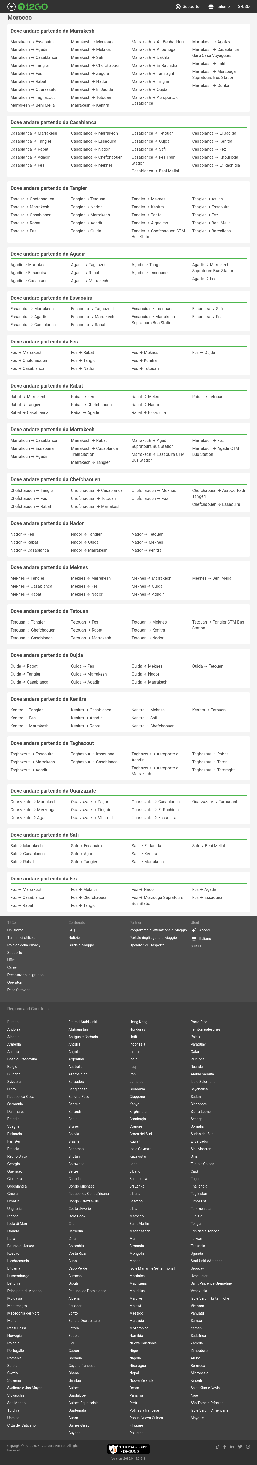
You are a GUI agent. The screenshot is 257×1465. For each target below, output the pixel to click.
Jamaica (137, 1082)
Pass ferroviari (19, 990)
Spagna (13, 1126)
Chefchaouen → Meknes (154, 490)
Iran (133, 1074)
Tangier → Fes (24, 231)
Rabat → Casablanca (29, 412)
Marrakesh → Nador (89, 81)
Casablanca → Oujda (151, 141)
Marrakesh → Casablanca (34, 57)
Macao (135, 1261)
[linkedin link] (232, 1446)
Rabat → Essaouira (149, 412)
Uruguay (197, 1268)
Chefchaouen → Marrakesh (96, 506)
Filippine (136, 1425)
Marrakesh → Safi (87, 57)
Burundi (75, 1111)
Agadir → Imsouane (150, 272)
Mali (133, 1238)
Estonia (13, 1119)
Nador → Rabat (24, 542)
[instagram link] (248, 1446)
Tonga (196, 1224)
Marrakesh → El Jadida (92, 89)
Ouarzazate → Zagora (91, 801)
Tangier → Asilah (207, 199)
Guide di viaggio (81, 945)
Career (12, 967)
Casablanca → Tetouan (153, 133)
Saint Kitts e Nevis (205, 1388)
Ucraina (13, 1418)
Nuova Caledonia (143, 1343)
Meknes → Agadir (148, 594)
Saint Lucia (138, 1179)
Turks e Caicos (202, 1164)
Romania (14, 1358)
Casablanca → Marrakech (94, 133)
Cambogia (138, 1119)
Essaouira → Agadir (28, 316)
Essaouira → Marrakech (92, 316)
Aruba (195, 1358)
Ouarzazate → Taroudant (214, 801)
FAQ (72, 930)
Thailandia (199, 1186)
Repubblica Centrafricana (89, 1194)
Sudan (196, 1096)
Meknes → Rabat (26, 594)
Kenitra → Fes (23, 717)
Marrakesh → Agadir (29, 49)
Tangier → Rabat (26, 223)
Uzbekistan (200, 1276)
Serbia (12, 1365)
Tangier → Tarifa (147, 215)
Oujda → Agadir (85, 682)
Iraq (133, 1067)
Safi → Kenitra (144, 853)
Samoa (196, 1321)
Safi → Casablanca (28, 853)
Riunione (198, 1059)
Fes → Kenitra (144, 360)
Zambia (197, 1343)
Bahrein (75, 1104)
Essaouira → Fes (207, 316)
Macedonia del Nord (23, 1313)
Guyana (75, 1433)
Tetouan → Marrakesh (91, 638)
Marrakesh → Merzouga (93, 41)
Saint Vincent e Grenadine (211, 1283)
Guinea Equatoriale (84, 1403)
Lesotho (136, 1201)
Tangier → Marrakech (90, 215)
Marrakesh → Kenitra (90, 105)
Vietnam (197, 1306)
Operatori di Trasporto (147, 945)
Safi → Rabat (22, 861)
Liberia (135, 1194)
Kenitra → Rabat (86, 725)
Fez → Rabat (22, 905)
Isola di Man (17, 1224)
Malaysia (137, 1321)
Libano (135, 1171)
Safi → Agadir (83, 853)
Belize (73, 1171)
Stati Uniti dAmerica (206, 1261)
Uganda (197, 1253)
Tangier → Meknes (148, 199)
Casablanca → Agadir (30, 157)
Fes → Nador (83, 368)
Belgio (12, 1067)
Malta (11, 1321)
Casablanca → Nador (90, 149)
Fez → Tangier (84, 905)
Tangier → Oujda (86, 231)
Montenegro (17, 1306)
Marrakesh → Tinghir (151, 81)
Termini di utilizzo (21, 938)
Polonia (13, 1343)
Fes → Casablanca (27, 368)
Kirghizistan (139, 1111)
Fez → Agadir (204, 889)
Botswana (77, 1164)
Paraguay (198, 1044)
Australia (76, 1067)
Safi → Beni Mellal (208, 845)
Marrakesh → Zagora (90, 73)
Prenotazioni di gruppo (25, 975)
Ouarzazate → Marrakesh (34, 801)
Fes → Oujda (203, 352)
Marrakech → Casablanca (34, 440)
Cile (71, 1224)
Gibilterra (14, 1179)
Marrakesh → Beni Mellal (33, 105)
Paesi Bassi (16, 1328)
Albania (13, 1037)
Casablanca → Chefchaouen (97, 157)
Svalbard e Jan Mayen (25, 1388)
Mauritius (137, 1291)
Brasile (74, 1141)
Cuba (73, 1261)
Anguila (75, 1044)
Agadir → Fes (204, 278)
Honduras (137, 1029)
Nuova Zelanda (142, 1380)
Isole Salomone (203, 1082)
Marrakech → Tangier (90, 462)
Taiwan (196, 1238)
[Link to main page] (33, 6)
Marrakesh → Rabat (28, 81)
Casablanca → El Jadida (214, 133)
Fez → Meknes (84, 889)
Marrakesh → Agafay (211, 41)
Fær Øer (13, 1141)
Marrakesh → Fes (26, 73)
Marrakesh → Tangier (30, 65)
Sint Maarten (201, 1149)
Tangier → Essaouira (211, 207)
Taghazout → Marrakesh (33, 762)
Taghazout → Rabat (210, 754)
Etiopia (74, 1336)
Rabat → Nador (146, 404)
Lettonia (14, 1283)
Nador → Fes (22, 534)
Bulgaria (14, 1074)
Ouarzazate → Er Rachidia (155, 809)
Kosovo (13, 1253)
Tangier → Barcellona (211, 231)
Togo (195, 1179)
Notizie (74, 938)
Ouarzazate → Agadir (30, 817)
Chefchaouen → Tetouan (93, 498)
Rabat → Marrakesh (28, 396)
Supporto (188, 6)
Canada (75, 1179)
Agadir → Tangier (147, 264)
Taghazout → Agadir (29, 770)
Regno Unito (17, 1156)
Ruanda (197, 1067)
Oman (134, 1388)
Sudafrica (198, 1336)
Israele (135, 1052)
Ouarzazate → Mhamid (92, 817)
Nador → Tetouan (148, 534)
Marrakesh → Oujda (150, 89)
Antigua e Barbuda (83, 1037)
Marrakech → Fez (208, 440)
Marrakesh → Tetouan (91, 97)
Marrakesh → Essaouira (32, 41)
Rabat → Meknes (147, 396)
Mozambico (139, 1328)
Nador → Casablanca (30, 550)
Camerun (76, 1231)
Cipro (11, 1089)
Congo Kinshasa (82, 1186)
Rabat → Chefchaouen (91, 404)
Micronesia (200, 1373)
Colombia (76, 1246)
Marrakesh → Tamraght (153, 73)
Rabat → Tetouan (207, 396)
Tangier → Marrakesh (30, 207)
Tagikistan (199, 1194)
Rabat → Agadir (85, 412)
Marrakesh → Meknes (91, 49)
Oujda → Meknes (147, 666)
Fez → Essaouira (207, 897)
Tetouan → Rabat (87, 630)
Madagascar (140, 1231)
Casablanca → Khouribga (215, 157)
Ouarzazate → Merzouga (33, 809)
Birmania (137, 1246)
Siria (194, 1156)
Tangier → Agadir (87, 223)
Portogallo (15, 1351)
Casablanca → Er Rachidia (216, 165)
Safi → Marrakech (148, 861)
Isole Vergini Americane (210, 1410)
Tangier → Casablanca (31, 215)
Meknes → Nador (87, 594)
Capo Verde (78, 1268)
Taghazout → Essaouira (32, 754)
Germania (15, 1104)
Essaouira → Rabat (88, 324)
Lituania (13, 1268)
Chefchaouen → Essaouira (216, 504)
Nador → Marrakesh (89, 550)
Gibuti (73, 1283)
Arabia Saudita (202, 1074)
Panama (136, 1395)
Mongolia (137, 1253)
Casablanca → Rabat (29, 149)
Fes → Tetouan (145, 368)
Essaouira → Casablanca (33, 324)
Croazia (13, 1201)
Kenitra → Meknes (148, 710)
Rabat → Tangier (26, 404)
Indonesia (137, 1044)
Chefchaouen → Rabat (31, 506)
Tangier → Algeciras (150, 223)
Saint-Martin (139, 1224)
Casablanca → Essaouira (94, 141)
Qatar (195, 1052)
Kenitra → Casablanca (91, 710)
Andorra (13, 1029)
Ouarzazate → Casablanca (156, 801)
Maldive (136, 1298)
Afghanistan (78, 1029)
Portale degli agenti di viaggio (153, 938)
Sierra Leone (201, 1111)
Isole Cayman (140, 1149)
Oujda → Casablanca (29, 682)
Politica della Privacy (23, 945)
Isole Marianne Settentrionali (153, 1268)
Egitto (73, 1313)
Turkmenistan (202, 1209)
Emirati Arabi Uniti (83, 1022)
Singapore (199, 1104)
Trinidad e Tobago (205, 1231)
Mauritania (138, 1283)
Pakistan (137, 1433)
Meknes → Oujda (147, 586)
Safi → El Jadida (146, 845)
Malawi (135, 1306)
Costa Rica (77, 1253)
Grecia (12, 1194)
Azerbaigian (78, 1074)
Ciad (194, 1171)
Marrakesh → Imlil (208, 63)
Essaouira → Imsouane (153, 308)
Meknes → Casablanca (31, 586)
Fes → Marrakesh (26, 352)
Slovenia (14, 1380)
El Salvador (200, 1141)
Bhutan (74, 1156)
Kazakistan (138, 1156)
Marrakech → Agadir (29, 456)
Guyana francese (82, 1365)
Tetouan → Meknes (149, 622)
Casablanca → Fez (209, 149)
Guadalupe (77, 1395)
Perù (133, 1403)
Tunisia (196, 1216)
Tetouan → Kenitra (148, 630)
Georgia (13, 1164)
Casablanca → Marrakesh (34, 133)
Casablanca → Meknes (92, 165)
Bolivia (74, 1134)
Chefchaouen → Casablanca (97, 490)
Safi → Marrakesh (27, 845)
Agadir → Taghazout (89, 264)
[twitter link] (240, 1446)
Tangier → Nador (86, 207)
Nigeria (135, 1358)
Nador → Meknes (147, 542)
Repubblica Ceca (20, 1096)
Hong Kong (138, 1022)
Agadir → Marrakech (89, 280)
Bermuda (198, 1365)
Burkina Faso (79, 1096)
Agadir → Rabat (85, 272)
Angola (74, 1052)
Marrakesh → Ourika (210, 85)
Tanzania (198, 1246)
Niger (134, 1351)
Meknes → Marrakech (151, 578)
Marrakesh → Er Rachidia (155, 65)
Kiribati (196, 1380)
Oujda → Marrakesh (89, 674)
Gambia (75, 1380)
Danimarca (16, 1111)
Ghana (74, 1373)
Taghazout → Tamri (210, 762)
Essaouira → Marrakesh (32, 308)
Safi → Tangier (84, 861)
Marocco (137, 1216)
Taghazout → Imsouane (92, 754)
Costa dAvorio (80, 1209)
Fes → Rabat (82, 352)
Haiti (133, 1037)
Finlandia (14, 1134)
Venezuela (199, 1291)
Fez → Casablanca (27, 897)
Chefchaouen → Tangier (32, 490)
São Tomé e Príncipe (207, 1403)
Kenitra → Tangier (27, 710)
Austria (13, 1052)
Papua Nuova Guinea (146, 1418)
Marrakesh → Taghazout (33, 97)
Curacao (75, 1276)
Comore (136, 1126)
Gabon (74, 1351)
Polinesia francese (144, 1410)
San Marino (16, 1403)
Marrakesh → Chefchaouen (96, 65)
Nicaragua (138, 1365)
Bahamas (76, 1149)
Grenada (75, 1358)
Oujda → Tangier (25, 674)
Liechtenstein (18, 1261)
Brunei (74, 1126)
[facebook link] (224, 1446)
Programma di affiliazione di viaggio (158, 930)
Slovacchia (16, 1395)
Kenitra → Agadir (86, 717)
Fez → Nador (143, 889)
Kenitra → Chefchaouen (153, 725)
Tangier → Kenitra (148, 207)
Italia (11, 1238)
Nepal (134, 1373)
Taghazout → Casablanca (94, 762)
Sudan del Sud (202, 1134)
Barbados (76, 1082)
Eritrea (74, 1328)
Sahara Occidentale (84, 1321)
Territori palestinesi (206, 1029)
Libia (133, 1209)
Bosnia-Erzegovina (22, 1059)
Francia (13, 1149)
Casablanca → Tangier (31, 141)
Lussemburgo (18, 1276)
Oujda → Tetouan (207, 666)
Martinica (137, 1276)
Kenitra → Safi (144, 717)
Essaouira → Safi (207, 308)
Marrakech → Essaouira (32, 448)
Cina (72, 1238)
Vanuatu (197, 1313)
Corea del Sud (141, 1134)
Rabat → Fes (82, 396)
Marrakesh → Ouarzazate (34, 89)
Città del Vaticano (21, 1425)
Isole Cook (77, 1216)
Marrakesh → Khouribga (154, 49)
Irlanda (13, 1216)
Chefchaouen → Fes (29, 498)
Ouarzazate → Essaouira (154, 817)
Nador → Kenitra (147, 550)
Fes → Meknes (145, 352)
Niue (194, 1395)
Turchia (13, 1410)
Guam (73, 1418)
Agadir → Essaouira (28, 272)
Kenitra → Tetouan (209, 710)
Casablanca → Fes (27, 165)
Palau (195, 1037)
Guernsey (14, 1171)
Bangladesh (78, 1089)
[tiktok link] (217, 1446)
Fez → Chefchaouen (89, 897)
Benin (73, 1119)
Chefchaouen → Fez (150, 498)
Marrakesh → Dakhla (150, 57)
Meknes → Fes (84, 586)
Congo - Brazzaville (84, 1201)
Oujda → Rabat (24, 666)
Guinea (74, 1388)
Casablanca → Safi (149, 149)
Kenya (134, 1104)
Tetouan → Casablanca (32, 638)
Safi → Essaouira (86, 845)
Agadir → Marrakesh (29, 264)
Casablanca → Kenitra (212, 141)
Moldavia (14, 1298)
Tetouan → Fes (84, 622)
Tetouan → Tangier (28, 622)
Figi (71, 1343)
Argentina (76, 1059)
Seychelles (199, 1089)
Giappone (137, 1096)
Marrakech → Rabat (89, 440)
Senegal (197, 1119)
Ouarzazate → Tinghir (90, 809)
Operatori (14, 982)
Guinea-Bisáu (79, 1425)
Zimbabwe (199, 1351)
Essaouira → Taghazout (92, 308)
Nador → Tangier (86, 534)
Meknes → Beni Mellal (212, 578)
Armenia (14, 1044)
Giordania (137, 1089)
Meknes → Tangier (27, 578)
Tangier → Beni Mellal (212, 223)
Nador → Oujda (85, 542)
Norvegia (14, 1336)
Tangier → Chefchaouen (32, 199)
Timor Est (198, 1201)
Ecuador (75, 1306)
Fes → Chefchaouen (29, 360)
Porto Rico (199, 1022)
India (133, 1059)
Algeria (74, 1298)
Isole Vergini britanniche (210, 1298)
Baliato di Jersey (20, 1246)
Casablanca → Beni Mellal (155, 171)
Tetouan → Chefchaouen (33, 630)
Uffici (11, 960)
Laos (133, 1164)
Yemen (196, 1328)
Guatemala (77, 1410)
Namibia (136, 1336)
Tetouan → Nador (148, 638)
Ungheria (14, 1209)
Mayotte (197, 1418)
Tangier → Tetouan (88, 199)
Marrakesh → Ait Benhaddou (158, 41)
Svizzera (14, 1082)
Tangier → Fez (205, 215)
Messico (136, 1313)
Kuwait (135, 1141)
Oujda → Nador (145, 674)
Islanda (13, 1231)
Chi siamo (15, 930)
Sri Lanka (137, 1186)
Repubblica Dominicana (87, 1291)
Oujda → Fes (82, 666)
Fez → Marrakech (26, 889)
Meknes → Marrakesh (91, 578)
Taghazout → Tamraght (213, 770)
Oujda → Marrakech (150, 682)
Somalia (197, 1126)
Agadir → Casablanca (30, 280)
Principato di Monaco (24, 1291)
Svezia (12, 1373)
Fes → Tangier (84, 360)
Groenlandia (17, 1186)
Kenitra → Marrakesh (30, 725)
